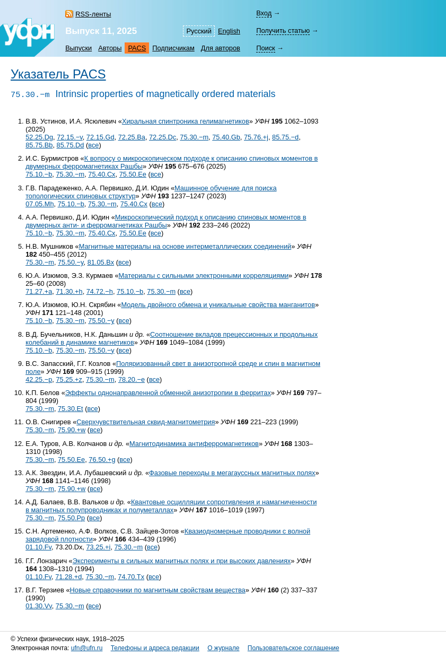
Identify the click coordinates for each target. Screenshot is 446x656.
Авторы (109, 48)
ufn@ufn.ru (87, 648)
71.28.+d (68, 577)
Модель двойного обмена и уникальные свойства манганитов (218, 305)
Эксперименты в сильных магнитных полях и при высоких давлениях (182, 561)
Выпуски (78, 48)
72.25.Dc (162, 137)
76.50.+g (102, 459)
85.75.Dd (70, 145)
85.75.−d (285, 137)
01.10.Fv (38, 547)
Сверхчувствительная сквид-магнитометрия (145, 422)
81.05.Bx (101, 262)
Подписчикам (173, 48)
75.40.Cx (101, 174)
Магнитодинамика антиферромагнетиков (194, 444)
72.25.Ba (131, 137)
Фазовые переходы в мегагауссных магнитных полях (232, 473)
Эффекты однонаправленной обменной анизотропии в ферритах (168, 393)
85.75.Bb (39, 145)
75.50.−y (71, 262)
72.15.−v (70, 137)
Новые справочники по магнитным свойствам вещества (158, 590)
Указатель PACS (58, 74)
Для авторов (220, 48)
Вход (264, 13)
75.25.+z (69, 379)
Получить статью (283, 30)
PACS (137, 48)
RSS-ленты (93, 14)
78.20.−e (131, 379)
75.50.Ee (132, 174)
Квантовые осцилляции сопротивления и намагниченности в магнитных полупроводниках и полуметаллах (171, 506)
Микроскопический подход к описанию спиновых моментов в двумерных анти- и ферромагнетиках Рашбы (165, 221)
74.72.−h (99, 291)
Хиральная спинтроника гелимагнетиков (185, 121)
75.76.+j (256, 137)
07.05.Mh (39, 204)
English (229, 31)
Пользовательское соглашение (293, 648)
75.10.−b (38, 174)
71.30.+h (69, 291)
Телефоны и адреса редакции (155, 648)
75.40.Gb (226, 137)
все (93, 145)
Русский (198, 31)
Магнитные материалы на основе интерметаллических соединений (185, 246)
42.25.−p (38, 379)
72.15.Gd (100, 137)
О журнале (223, 648)
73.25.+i (98, 547)
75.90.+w (71, 430)
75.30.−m (194, 137)
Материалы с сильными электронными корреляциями (204, 275)
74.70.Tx (131, 577)
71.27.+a (38, 291)
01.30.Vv (38, 606)
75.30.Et (70, 409)
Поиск (265, 48)
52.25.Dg (39, 137)
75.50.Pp (71, 518)
